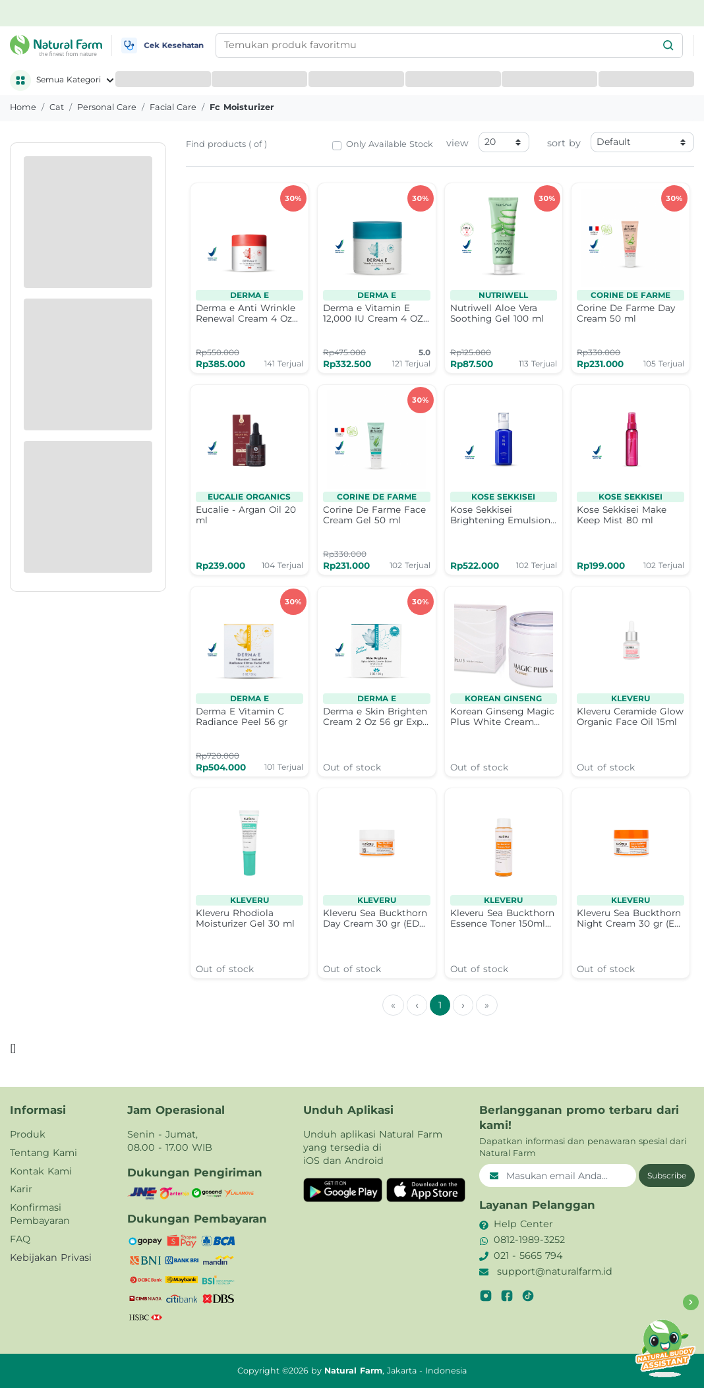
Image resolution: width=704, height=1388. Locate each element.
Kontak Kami (41, 1171)
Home (23, 107)
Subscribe (666, 1175)
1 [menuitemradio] (440, 1005)
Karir (21, 1189)
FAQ (20, 1239)
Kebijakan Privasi (51, 1257)
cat (56, 107)
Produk (27, 1134)
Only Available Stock (389, 144)
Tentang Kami (43, 1153)
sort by (564, 143)
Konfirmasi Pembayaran (40, 1214)
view (457, 143)
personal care (106, 107)
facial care (173, 107)
